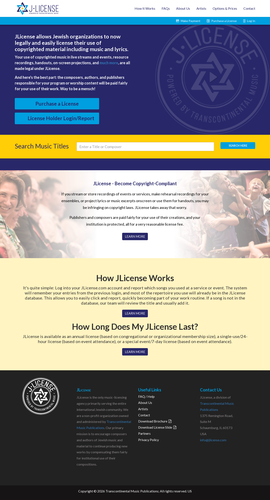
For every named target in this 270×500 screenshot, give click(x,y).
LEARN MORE (135, 236)
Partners (144, 433)
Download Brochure (154, 421)
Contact (249, 8)
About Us (183, 8)
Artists (201, 8)
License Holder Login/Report (61, 118)
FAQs (166, 8)
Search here (238, 145)
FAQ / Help (146, 396)
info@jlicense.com (213, 440)
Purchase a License (57, 104)
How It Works (145, 8)
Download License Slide (157, 427)
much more (109, 62)
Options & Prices (225, 8)
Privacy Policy (148, 440)
